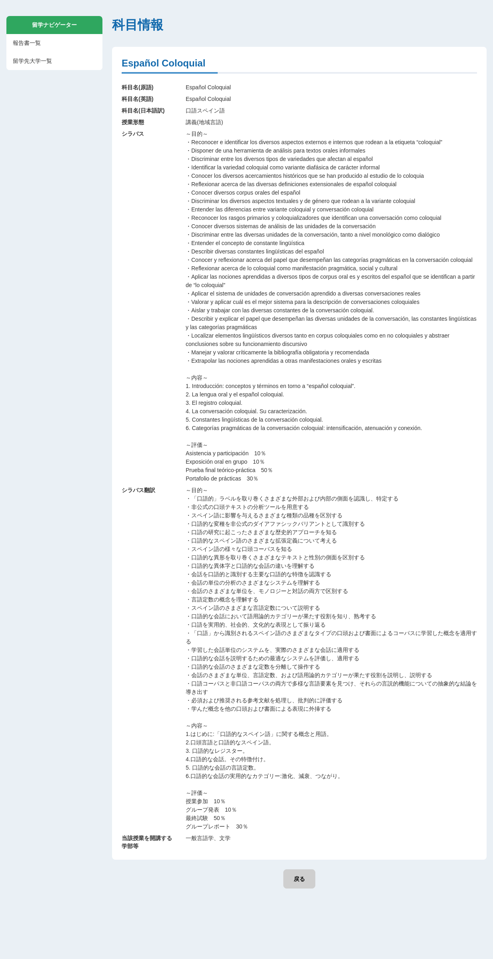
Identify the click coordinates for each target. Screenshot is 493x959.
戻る (299, 879)
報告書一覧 (27, 43)
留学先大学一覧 (32, 61)
